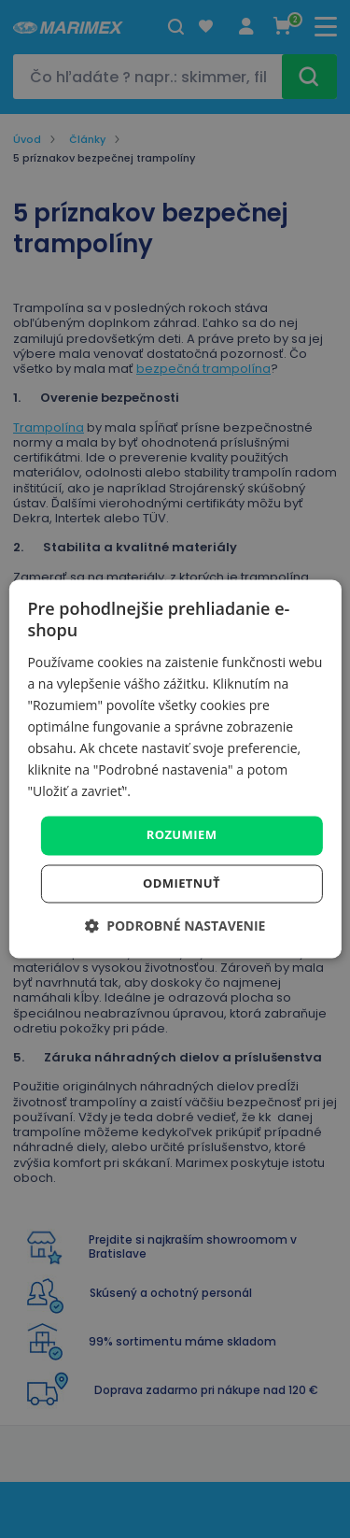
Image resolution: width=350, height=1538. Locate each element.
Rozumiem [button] (182, 835)
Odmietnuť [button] (181, 884)
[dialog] (174, 768)
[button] (175, 926)
